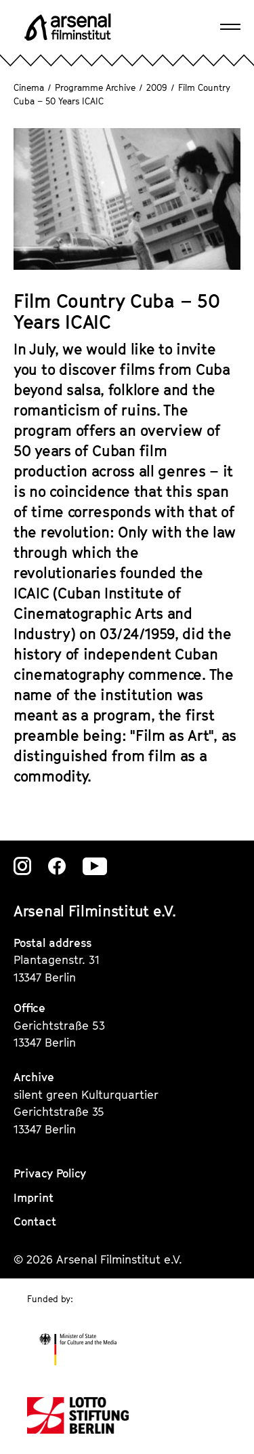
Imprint (34, 1198)
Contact (35, 1221)
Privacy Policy (50, 1173)
